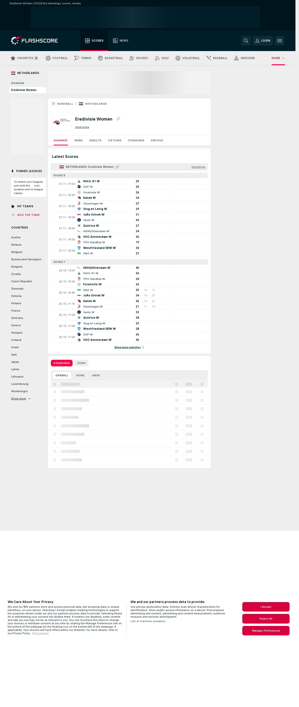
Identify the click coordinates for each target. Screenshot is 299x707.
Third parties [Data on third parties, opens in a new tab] (40, 633)
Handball (65, 103)
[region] (149, 618)
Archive (157, 140)
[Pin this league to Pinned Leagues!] (117, 167)
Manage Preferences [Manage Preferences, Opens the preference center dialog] (266, 630)
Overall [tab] (62, 375)
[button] (263, 40)
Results (95, 140)
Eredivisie (17, 83)
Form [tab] (81, 363)
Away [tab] (96, 375)
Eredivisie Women (23, 90)
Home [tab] (80, 375)
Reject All (265, 618)
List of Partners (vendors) (147, 621)
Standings (136, 140)
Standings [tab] (62, 363)
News (78, 140)
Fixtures (114, 140)
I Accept (266, 606)
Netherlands (96, 103)
